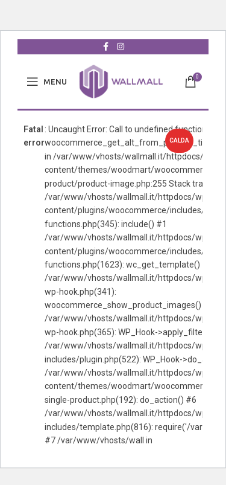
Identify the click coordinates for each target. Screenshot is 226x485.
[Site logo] (121, 81)
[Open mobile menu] (46, 81)
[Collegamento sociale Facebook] (106, 47)
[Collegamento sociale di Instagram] (120, 47)
